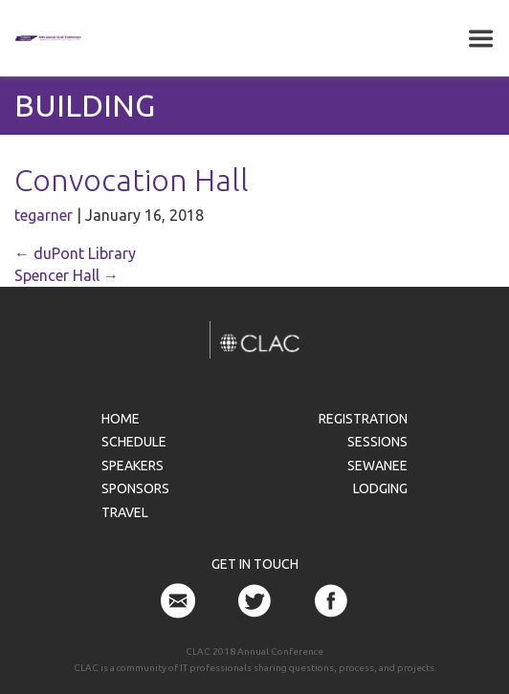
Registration (363, 418)
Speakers (132, 465)
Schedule (133, 441)
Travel (124, 512)
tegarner (43, 215)
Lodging (380, 488)
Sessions (377, 441)
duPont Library (75, 253)
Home (120, 418)
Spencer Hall (66, 275)
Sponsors (135, 488)
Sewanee (377, 465)
